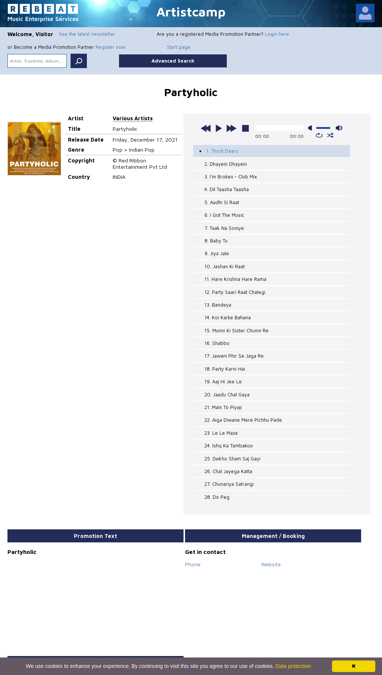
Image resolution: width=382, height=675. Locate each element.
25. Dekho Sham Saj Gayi (232, 459)
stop (245, 128)
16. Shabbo (216, 343)
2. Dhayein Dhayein (225, 164)
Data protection (293, 666)
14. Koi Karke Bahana (227, 317)
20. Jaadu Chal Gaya (227, 394)
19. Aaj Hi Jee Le (223, 381)
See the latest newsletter (87, 34)
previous (206, 128)
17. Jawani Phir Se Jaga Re (234, 356)
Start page (178, 47)
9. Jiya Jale (216, 253)
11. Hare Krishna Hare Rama (235, 279)
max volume (339, 128)
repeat (319, 135)
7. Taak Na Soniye (224, 228)
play (218, 128)
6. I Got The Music (224, 215)
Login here (277, 34)
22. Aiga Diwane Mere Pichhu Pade (243, 420)
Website (271, 564)
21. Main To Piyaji (223, 407)
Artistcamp (191, 11)
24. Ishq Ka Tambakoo (228, 446)
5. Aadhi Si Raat (221, 202)
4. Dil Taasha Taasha (226, 189)
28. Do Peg (216, 497)
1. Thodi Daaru (222, 151)
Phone (193, 564)
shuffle (330, 135)
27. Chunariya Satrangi (229, 484)
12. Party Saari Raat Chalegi (234, 292)
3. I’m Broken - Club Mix (230, 177)
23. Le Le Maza (221, 433)
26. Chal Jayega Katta (228, 471)
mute (311, 128)
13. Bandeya (217, 305)
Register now (110, 47)
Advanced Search (172, 61)
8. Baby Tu (216, 241)
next (231, 128)
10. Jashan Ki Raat (224, 266)
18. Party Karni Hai (224, 369)
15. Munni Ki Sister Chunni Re (236, 330)
